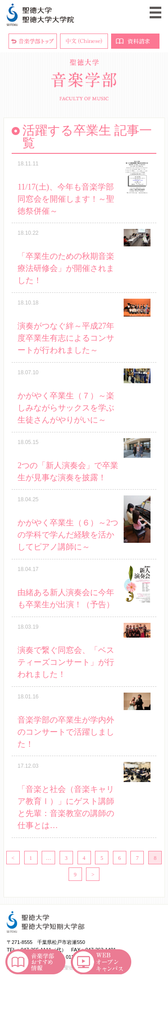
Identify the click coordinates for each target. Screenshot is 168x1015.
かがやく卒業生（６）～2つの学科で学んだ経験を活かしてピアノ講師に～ (67, 534)
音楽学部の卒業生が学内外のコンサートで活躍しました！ (65, 732)
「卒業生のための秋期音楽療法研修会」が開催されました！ (65, 268)
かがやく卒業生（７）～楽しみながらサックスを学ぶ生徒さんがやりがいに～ (65, 407)
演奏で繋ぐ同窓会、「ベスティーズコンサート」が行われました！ (65, 662)
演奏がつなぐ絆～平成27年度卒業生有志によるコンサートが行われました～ (65, 338)
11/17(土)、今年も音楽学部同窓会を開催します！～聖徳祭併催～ (65, 199)
